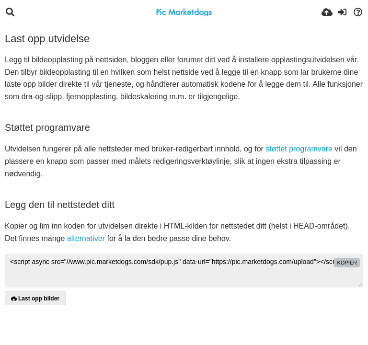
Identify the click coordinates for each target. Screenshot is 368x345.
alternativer (86, 238)
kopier (347, 262)
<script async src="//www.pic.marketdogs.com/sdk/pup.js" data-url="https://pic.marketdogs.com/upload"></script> (184, 271)
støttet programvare (299, 149)
